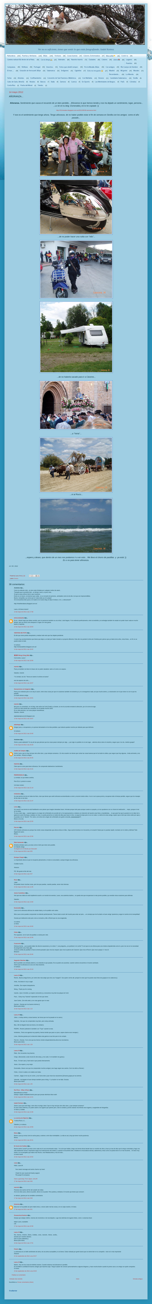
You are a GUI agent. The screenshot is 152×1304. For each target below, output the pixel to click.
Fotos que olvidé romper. (68, 67)
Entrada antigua (137, 1279)
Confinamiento (35, 78)
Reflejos (25, 67)
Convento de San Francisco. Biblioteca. (61, 78)
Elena (16, 1133)
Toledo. (40, 85)
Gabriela (16, 764)
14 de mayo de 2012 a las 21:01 (23, 769)
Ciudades (92, 60)
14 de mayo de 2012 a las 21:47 (23, 801)
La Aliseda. (130, 74)
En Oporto (86, 82)
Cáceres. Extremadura (92, 56)
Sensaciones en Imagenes (22, 689)
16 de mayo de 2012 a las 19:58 (23, 1127)
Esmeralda (17, 908)
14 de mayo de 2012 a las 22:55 (23, 821)
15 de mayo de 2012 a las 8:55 (23, 851)
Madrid (111, 71)
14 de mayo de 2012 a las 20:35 (23, 758)
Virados (32, 82)
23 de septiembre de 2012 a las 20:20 (25, 1271)
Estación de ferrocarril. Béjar (30, 71)
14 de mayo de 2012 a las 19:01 (23, 698)
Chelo (16, 932)
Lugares (129, 60)
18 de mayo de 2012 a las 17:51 (23, 1243)
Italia (53, 82)
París (122, 82)
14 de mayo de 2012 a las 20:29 (23, 745)
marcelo (16, 1187)
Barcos (43, 82)
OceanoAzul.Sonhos (20, 1215)
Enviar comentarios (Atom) (25, 1282)
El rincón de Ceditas (20, 1146)
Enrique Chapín (19, 857)
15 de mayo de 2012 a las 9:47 (23, 874)
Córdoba (133, 82)
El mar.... (10, 71)
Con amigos (110, 67)
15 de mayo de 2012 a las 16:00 (23, 926)
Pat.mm (16, 827)
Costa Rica (11, 85)
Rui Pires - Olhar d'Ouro (21, 1090)
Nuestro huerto (77, 60)
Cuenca (74, 82)
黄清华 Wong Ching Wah (21, 655)
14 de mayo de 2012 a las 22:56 (23, 836)
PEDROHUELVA (19, 775)
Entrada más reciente (16, 1279)
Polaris (16, 1249)
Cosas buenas (72, 56)
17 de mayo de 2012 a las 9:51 (23, 1209)
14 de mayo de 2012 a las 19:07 (23, 718)
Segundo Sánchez (20, 960)
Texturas (57, 56)
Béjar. (45, 56)
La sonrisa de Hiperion (21, 1118)
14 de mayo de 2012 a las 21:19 (23, 788)
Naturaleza (11, 56)
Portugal (37, 67)
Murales (136, 71)
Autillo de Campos (20, 751)
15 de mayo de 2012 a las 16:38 (23, 937)
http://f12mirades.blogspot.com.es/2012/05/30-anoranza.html (76, 110)
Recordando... (114, 74)
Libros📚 (116, 60)
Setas (9, 78)
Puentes (129, 63)
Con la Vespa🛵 (46, 60)
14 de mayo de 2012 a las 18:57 (23, 683)
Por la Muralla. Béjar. (92, 67)
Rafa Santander (19, 842)
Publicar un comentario (19, 1275)
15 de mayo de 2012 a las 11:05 (23, 887)
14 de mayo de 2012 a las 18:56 (23, 660)
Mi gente (124, 71)
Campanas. (11, 67)
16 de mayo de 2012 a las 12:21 (23, 1097)
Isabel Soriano (18, 1103)
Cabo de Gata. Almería (15, 82)
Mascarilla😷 (110, 56)
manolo (16, 666)
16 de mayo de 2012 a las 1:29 (23, 1044)
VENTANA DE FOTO (20, 633)
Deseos (101, 78)
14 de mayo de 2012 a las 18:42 (23, 649)
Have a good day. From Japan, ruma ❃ (25, 1179)
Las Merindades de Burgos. (105, 82)
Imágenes (64, 71)
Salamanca (51, 71)
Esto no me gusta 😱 (95, 71)
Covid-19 (124, 56)
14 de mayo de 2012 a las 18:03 (23, 627)
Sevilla (135, 78)
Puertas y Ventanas (29, 56)
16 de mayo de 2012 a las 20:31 (23, 1140)
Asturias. (21, 78)
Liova (15, 807)
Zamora (63, 82)
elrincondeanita (19, 618)
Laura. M (17, 975)
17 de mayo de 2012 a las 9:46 (23, 1181)
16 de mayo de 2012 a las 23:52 (23, 1157)
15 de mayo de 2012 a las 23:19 (23, 969)
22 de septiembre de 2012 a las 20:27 (25, 1256)
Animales (61, 60)
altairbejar (17, 724)
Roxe (15, 880)
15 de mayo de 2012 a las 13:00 (23, 902)
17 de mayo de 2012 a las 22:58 (23, 1226)
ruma (15, 1163)
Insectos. (49, 67)
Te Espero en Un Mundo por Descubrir (25, 849)
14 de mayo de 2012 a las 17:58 (23, 612)
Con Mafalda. (87, 78)
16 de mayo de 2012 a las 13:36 (23, 1112)
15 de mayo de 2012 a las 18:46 (23, 954)
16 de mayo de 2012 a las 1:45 (23, 1084)
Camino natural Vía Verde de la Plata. (21, 60)
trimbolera (17, 794)
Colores (104, 60)
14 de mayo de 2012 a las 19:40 (23, 733)
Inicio (77, 1279)
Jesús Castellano (19, 893)
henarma (17, 1204)
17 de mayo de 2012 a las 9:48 (23, 1198)
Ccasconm (17, 943)
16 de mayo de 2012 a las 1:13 (23, 1009)
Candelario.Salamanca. (118, 78)
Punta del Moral (26, 85)
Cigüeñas (78, 71)
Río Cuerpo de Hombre (129, 67)
